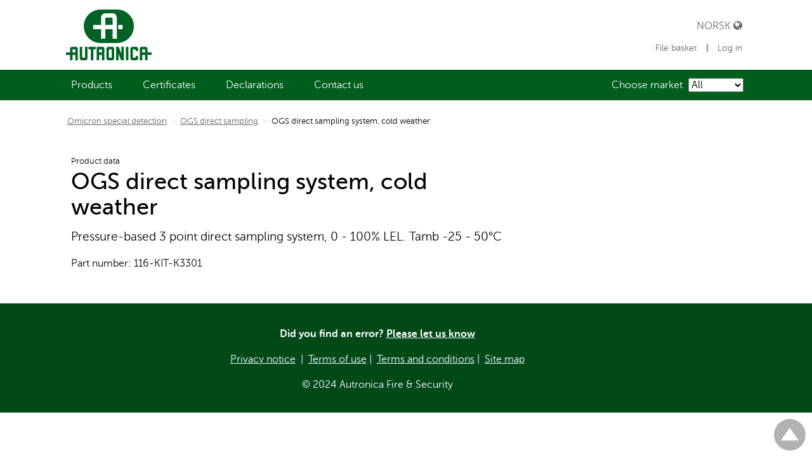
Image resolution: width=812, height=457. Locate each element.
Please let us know (430, 334)
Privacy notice (263, 359)
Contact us (338, 85)
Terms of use (337, 359)
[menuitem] (91, 85)
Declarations (255, 85)
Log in (729, 48)
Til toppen (790, 429)
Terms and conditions (426, 359)
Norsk (719, 25)
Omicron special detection (117, 121)
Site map (505, 359)
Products (91, 85)
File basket (677, 48)
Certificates (169, 85)
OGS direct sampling (219, 121)
